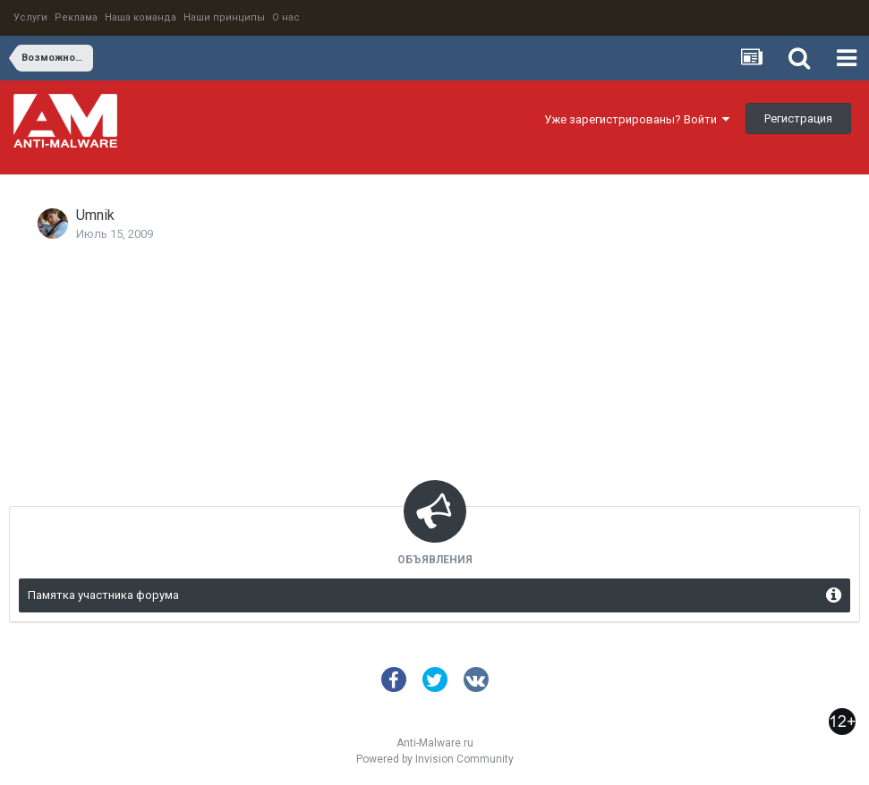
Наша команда (140, 17)
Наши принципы (224, 17)
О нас (286, 17)
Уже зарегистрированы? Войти (636, 119)
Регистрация (798, 118)
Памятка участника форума (103, 595)
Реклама (76, 17)
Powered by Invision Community (435, 759)
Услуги (30, 17)
